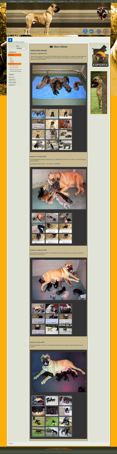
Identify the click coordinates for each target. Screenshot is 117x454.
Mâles (11, 58)
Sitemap (11, 443)
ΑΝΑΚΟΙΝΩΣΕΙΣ (56, 448)
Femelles (12, 60)
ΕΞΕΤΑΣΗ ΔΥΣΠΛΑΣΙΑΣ (15, 71)
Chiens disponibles (14, 67)
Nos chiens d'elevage (14, 65)
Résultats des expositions (15, 69)
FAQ (50, 448)
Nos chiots (12, 63)
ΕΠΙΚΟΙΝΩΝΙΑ (64, 448)
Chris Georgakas (67, 449)
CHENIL (12, 62)
